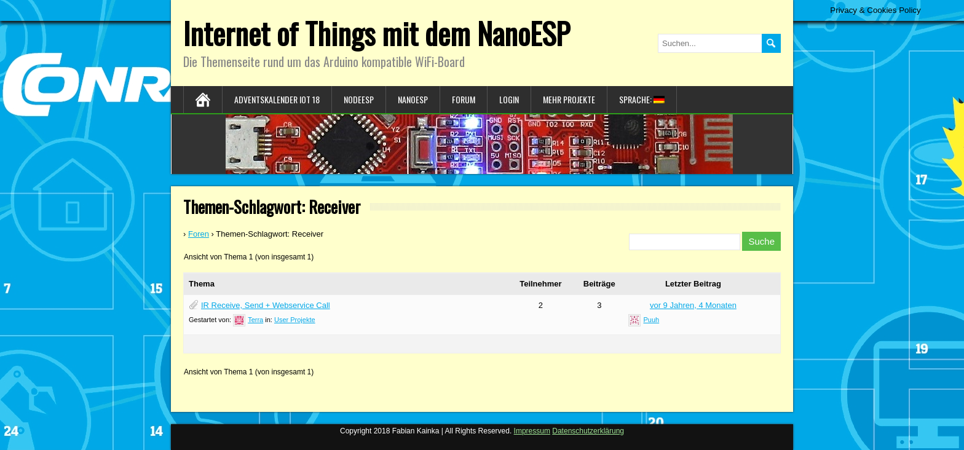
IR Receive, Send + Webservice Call (265, 305)
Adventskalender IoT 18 (277, 99)
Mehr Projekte (569, 99)
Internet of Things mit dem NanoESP (376, 33)
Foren (198, 234)
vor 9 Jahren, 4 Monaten (693, 305)
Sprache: (642, 99)
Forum (463, 99)
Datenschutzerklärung (588, 431)
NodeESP (359, 99)
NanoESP (413, 99)
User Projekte (294, 319)
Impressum (532, 431)
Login (509, 99)
